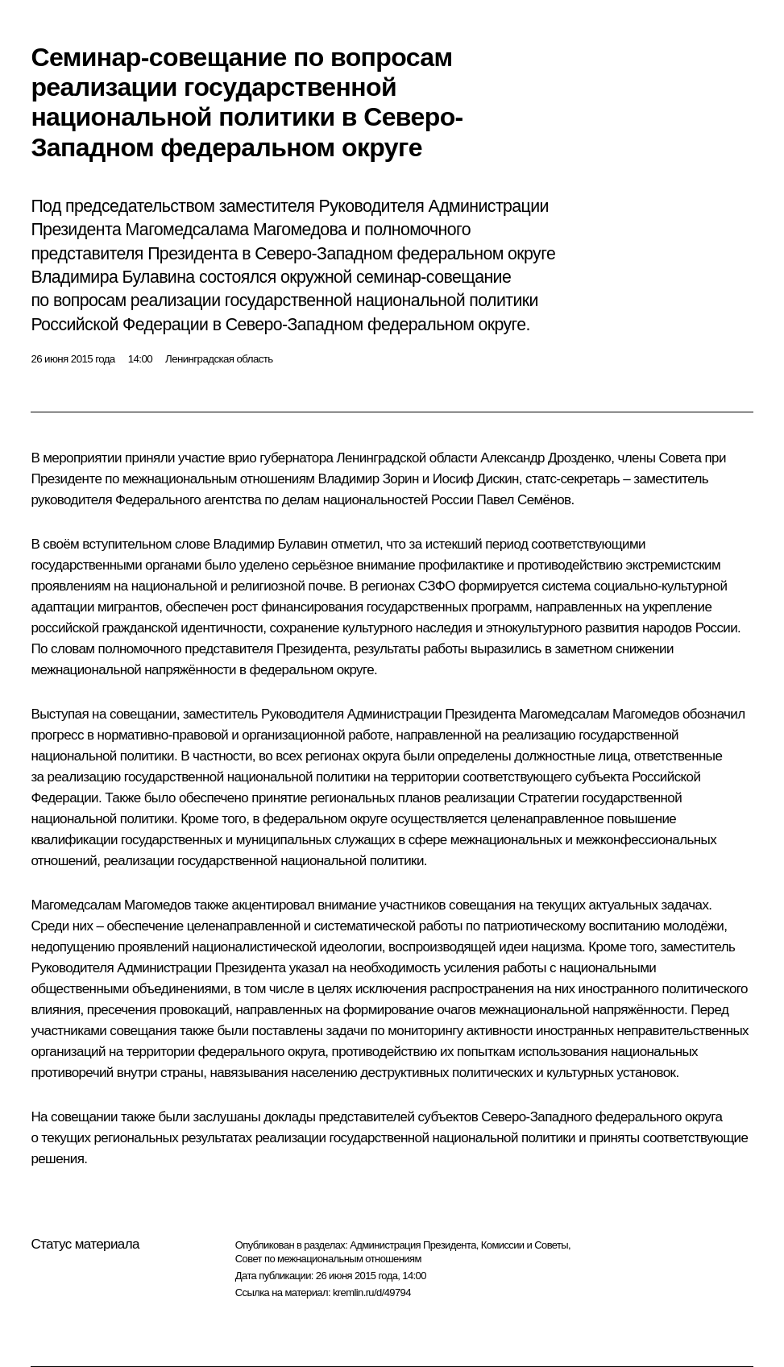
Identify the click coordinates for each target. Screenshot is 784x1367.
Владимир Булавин (270, 544)
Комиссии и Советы (524, 1245)
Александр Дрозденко (545, 458)
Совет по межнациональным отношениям (328, 1259)
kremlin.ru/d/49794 (372, 1292)
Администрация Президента (413, 1245)
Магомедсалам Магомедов (599, 714)
